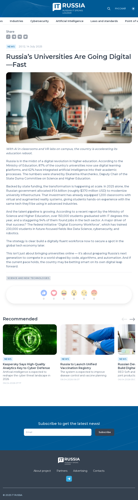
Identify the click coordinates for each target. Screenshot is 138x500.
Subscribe (105, 432)
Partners (62, 470)
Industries (16, 21)
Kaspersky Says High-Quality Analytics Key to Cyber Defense (26, 366)
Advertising (80, 470)
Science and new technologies (28, 278)
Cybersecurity (39, 21)
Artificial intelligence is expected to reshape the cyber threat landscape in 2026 (26, 375)
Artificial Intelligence (69, 21)
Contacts (98, 470)
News (11, 46)
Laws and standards (104, 21)
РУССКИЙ (120, 9)
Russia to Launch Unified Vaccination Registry (78, 366)
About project (42, 470)
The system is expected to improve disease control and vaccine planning (83, 373)
